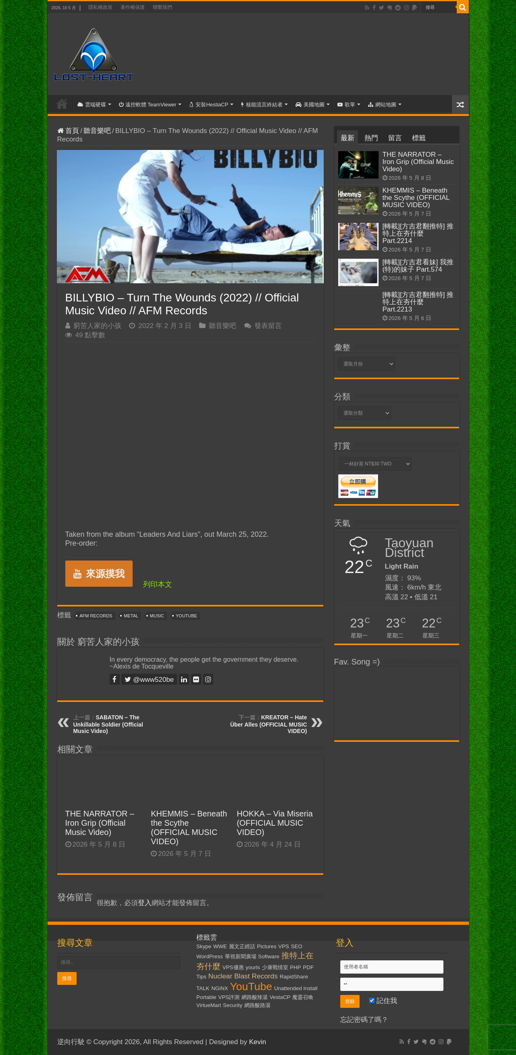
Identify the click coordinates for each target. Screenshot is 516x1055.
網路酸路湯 (257, 1005)
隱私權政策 (100, 7)
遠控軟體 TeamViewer (148, 105)
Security (232, 1005)
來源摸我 (99, 573)
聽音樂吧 (97, 131)
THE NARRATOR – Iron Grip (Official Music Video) (100, 823)
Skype (203, 946)
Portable (206, 997)
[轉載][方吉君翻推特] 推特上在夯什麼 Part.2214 (418, 233)
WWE (220, 946)
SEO (296, 946)
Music (157, 615)
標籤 (419, 138)
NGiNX (219, 988)
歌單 (346, 105)
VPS (283, 946)
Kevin (257, 1042)
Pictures (266, 946)
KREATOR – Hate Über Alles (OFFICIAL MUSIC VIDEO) (268, 724)
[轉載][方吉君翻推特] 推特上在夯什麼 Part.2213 (418, 302)
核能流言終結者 (262, 105)
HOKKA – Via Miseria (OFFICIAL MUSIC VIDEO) (275, 823)
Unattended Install (295, 988)
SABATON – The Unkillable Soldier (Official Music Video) (108, 724)
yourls (253, 967)
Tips (201, 977)
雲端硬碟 (91, 105)
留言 (395, 138)
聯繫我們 (162, 7)
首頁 (62, 103)
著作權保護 (133, 7)
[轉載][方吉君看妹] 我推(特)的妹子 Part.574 (418, 265)
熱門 (371, 138)
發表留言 (268, 326)
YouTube (186, 615)
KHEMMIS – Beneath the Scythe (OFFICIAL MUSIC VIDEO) (189, 827)
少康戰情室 (275, 967)
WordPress (209, 956)
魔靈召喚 (302, 997)
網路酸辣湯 (254, 997)
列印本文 (157, 584)
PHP (295, 967)
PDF (308, 967)
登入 (145, 903)
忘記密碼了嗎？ (364, 1020)
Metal (131, 615)
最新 (347, 138)
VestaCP (280, 997)
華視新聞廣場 (240, 956)
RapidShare (294, 977)
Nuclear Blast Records (243, 976)
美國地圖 (310, 105)
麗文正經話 (242, 946)
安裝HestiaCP (208, 105)
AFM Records (95, 615)
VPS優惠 (233, 967)
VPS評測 (229, 997)
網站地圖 (382, 105)
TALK (202, 988)
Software (268, 956)
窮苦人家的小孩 (97, 326)
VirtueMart (208, 1005)
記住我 (383, 1001)
